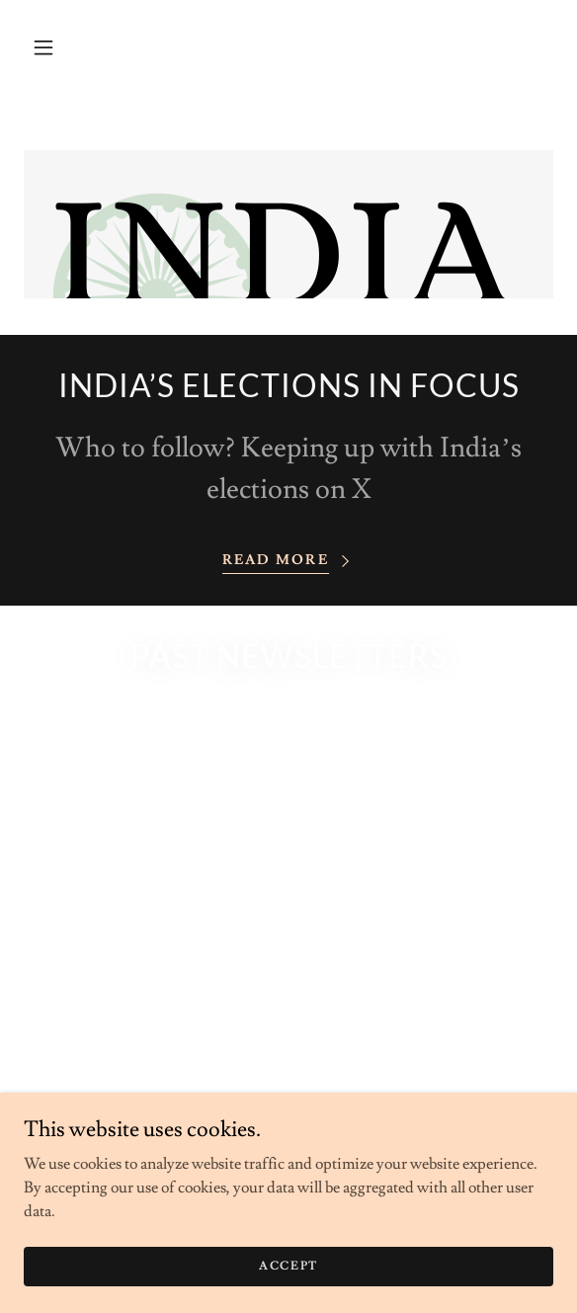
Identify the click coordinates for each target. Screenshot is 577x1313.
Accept (288, 1266)
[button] (43, 47)
